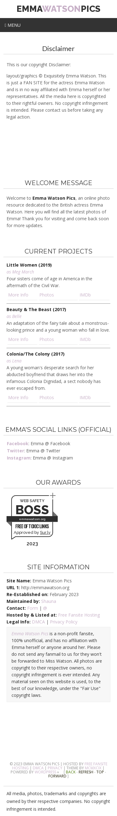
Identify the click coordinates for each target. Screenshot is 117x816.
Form (32, 608)
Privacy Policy (63, 622)
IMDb (85, 295)
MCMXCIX (93, 768)
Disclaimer (58, 48)
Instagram (19, 458)
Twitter (15, 451)
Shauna (48, 601)
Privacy (55, 768)
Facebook (17, 443)
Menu (13, 25)
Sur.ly (45, 532)
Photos (46, 295)
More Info (18, 295)
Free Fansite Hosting (79, 615)
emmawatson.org (32, 519)
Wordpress (45, 772)
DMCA (38, 622)
